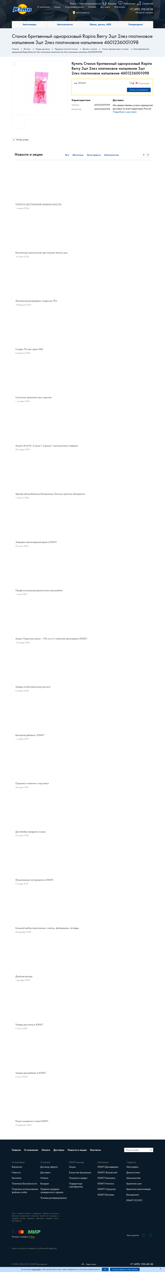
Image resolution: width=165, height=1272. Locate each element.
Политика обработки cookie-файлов (124, 1269)
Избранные (129, 3)
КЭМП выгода (76, 1162)
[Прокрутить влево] (144, 155)
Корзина (112, 3)
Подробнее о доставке (125, 111)
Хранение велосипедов (138, 1189)
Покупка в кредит (78, 1178)
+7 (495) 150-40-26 (141, 9)
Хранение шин (134, 1183)
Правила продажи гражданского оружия (51, 1190)
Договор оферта (49, 1166)
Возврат (44, 1183)
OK (105, 1269)
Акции (57, 6)
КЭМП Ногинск (106, 1183)
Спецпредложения (74, 6)
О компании (43, 6)
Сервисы (131, 1162)
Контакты (95, 1150)
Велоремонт (132, 1194)
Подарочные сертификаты (76, 1185)
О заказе (45, 1162)
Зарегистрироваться (90, 3)
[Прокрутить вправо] (148, 155)
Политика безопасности (24, 1183)
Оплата (92, 6)
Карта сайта (88, 1264)
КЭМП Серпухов (107, 1189)
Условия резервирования (53, 1197)
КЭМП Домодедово (108, 1166)
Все (67, 155)
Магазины (120, 6)
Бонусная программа (80, 1172)
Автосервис (132, 1166)
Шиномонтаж (111, 155)
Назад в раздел (21, 139)
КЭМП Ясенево (106, 1194)
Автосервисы (81, 12)
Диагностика (133, 1172)
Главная (16, 1150)
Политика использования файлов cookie (25, 1190)
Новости (16, 1172)
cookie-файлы (36, 1269)
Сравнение (147, 3)
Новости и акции (77, 1150)
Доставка (105, 6)
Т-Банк (32, 1236)
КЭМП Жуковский (107, 1172)
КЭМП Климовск (106, 1178)
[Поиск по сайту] (151, 1150)
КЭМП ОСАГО (134, 1200)
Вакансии (17, 1166)
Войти (73, 3)
